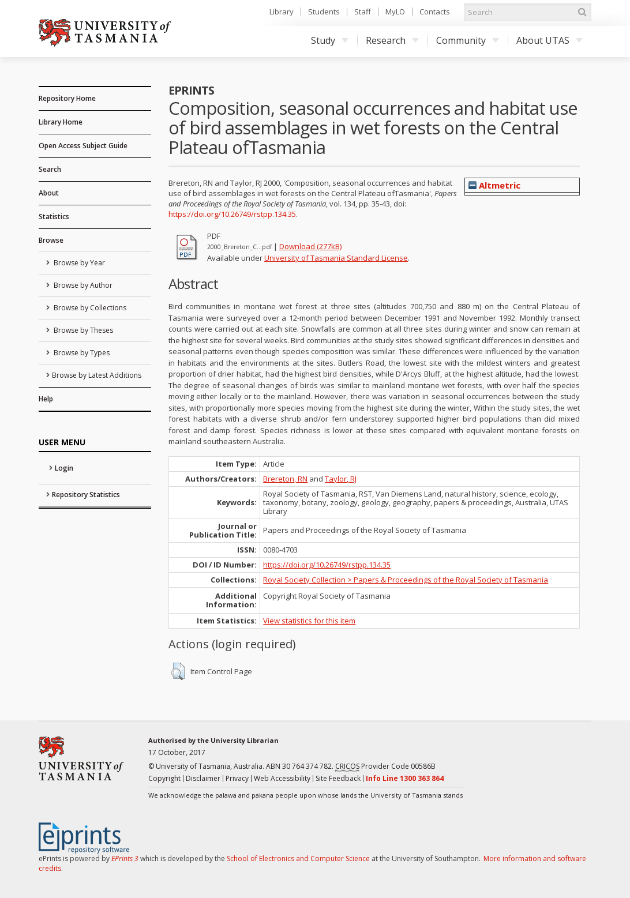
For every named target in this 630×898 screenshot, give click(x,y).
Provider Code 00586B (385, 766)
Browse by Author (82, 285)
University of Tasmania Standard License (336, 258)
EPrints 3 (124, 858)
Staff (362, 11)
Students (324, 11)
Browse (51, 240)
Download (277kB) (310, 246)
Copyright (164, 778)
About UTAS (549, 40)
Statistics (54, 216)
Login (64, 468)
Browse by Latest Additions (96, 375)
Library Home (60, 122)
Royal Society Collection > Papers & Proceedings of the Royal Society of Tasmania (405, 579)
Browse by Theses (82, 330)
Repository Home (67, 98)
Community (467, 40)
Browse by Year (78, 263)
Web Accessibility (282, 778)
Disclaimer (203, 778)
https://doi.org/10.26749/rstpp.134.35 (232, 214)
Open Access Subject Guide (83, 146)
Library (281, 11)
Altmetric (494, 185)
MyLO (395, 11)
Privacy (237, 778)
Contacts (434, 11)
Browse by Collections (89, 308)
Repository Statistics (86, 494)
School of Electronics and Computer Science (298, 858)
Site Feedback (338, 778)
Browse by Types (81, 353)
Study (329, 40)
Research (392, 40)
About (49, 193)
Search (50, 169)
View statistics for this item (309, 620)
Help (46, 399)
